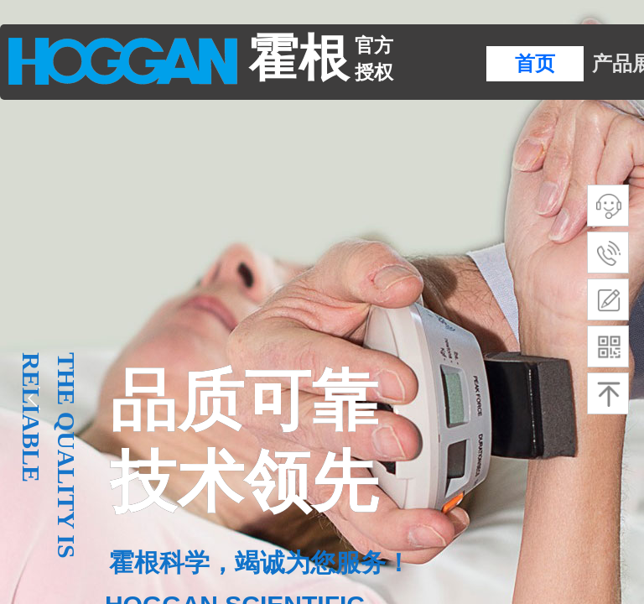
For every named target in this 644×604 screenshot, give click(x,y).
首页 (535, 64)
